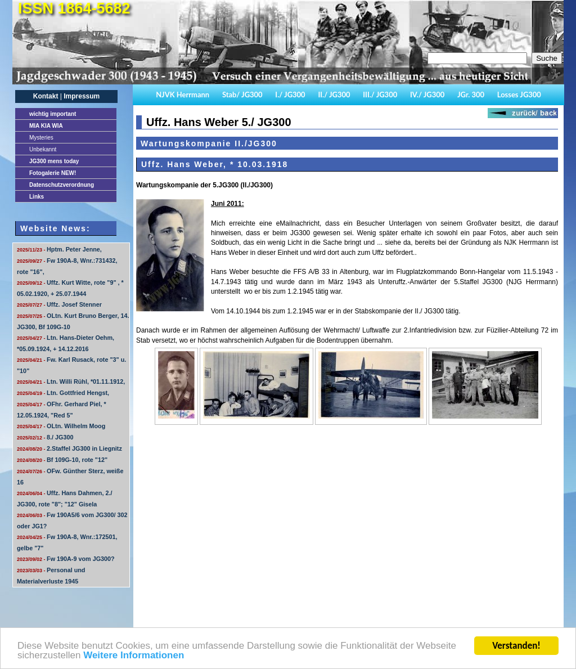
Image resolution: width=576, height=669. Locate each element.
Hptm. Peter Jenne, (59, 249)
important (52, 114)
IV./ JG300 (427, 94)
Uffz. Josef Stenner (59, 304)
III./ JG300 (380, 94)
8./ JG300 (45, 437)
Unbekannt (42, 149)
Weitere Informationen (133, 655)
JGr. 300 (470, 94)
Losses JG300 (519, 94)
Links (36, 197)
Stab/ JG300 (242, 94)
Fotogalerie (52, 173)
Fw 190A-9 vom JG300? (66, 558)
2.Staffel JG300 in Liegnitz (69, 448)
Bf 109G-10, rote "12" (62, 459)
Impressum (82, 96)
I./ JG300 (290, 94)
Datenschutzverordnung (61, 185)
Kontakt (45, 96)
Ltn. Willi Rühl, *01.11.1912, (71, 381)
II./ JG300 (334, 94)
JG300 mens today (54, 161)
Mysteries (41, 137)
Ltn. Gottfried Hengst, (63, 392)
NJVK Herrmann (182, 94)
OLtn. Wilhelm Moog (61, 426)
